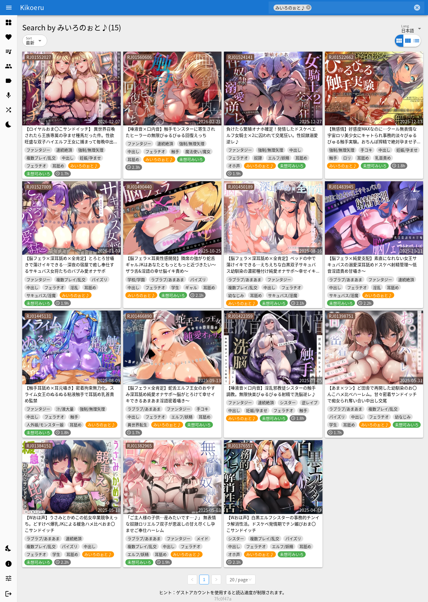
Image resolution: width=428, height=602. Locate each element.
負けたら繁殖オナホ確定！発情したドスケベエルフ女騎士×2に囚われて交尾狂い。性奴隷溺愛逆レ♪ (272, 135)
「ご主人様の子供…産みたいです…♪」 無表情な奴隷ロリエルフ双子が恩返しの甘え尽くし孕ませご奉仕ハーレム (171, 523)
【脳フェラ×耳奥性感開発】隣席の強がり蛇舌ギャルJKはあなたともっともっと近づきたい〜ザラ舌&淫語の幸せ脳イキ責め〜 (171, 264)
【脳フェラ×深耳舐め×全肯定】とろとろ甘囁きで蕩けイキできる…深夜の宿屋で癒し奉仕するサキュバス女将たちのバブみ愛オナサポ (69, 264)
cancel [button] (308, 7)
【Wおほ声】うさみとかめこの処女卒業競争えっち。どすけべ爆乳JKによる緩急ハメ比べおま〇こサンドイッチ (71, 523)
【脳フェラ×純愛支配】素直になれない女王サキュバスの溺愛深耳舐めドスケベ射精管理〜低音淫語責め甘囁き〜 (372, 264)
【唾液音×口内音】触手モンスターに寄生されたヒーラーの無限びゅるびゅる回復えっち (170, 132)
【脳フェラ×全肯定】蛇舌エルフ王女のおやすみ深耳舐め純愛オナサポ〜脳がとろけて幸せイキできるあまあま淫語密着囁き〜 (170, 394)
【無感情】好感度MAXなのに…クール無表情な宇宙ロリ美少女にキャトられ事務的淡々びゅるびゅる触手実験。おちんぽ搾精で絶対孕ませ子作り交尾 (372, 138)
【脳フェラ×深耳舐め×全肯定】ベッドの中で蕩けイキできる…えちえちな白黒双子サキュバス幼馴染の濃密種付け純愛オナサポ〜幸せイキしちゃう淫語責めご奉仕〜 (271, 267)
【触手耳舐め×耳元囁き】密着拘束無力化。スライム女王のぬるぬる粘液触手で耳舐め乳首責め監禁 (69, 394)
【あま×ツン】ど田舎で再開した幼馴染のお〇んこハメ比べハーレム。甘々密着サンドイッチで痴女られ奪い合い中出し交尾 (372, 394)
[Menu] (9, 7)
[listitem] (8, 22)
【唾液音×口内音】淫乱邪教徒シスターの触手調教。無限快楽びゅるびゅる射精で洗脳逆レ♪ (271, 391)
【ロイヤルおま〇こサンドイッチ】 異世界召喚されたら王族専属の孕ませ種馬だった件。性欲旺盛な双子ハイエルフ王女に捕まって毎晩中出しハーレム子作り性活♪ (71, 138)
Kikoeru (32, 7)
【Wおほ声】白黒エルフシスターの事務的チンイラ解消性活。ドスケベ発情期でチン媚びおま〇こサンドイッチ (272, 523)
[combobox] (362, 7)
